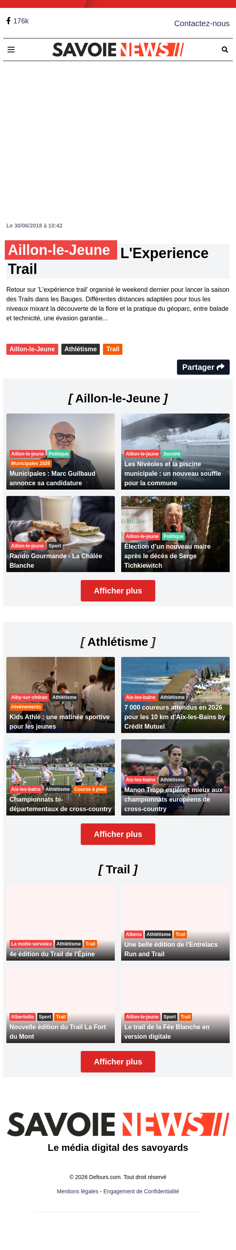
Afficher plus (118, 590)
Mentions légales (78, 1191)
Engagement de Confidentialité (141, 1191)
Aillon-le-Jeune (32, 349)
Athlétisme (81, 349)
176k (21, 21)
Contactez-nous (202, 23)
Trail (112, 349)
